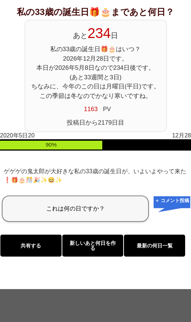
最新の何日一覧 (155, 246)
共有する (31, 246)
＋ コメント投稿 (172, 200)
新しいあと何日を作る (93, 245)
